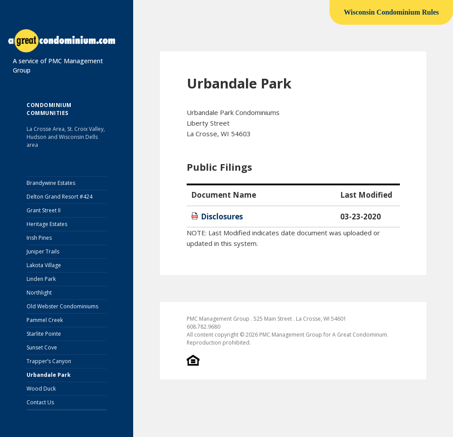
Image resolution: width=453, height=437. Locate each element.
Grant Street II (44, 210)
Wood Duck (41, 388)
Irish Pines (39, 238)
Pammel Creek (45, 320)
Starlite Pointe (44, 333)
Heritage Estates (47, 224)
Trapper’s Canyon (49, 361)
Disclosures (222, 216)
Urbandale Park (49, 375)
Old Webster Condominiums (62, 306)
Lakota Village (44, 265)
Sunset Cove (42, 347)
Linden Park (41, 279)
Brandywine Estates (51, 183)
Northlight (39, 292)
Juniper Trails (43, 251)
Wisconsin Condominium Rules (391, 12)
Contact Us (40, 402)
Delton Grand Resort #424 (59, 196)
